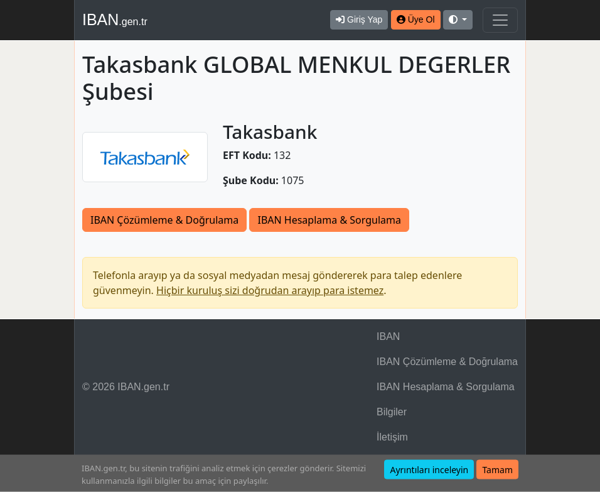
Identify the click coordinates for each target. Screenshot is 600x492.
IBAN (114, 19)
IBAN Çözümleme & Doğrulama (164, 220)
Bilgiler (392, 412)
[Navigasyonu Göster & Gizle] (500, 20)
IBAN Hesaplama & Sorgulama (328, 220)
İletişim (392, 437)
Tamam (497, 470)
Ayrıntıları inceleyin (429, 470)
